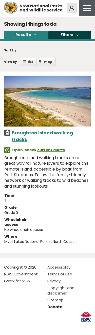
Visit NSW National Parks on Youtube (30, 327)
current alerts (51, 149)
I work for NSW (17, 281)
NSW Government (21, 274)
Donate (54, 307)
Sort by (10, 50)
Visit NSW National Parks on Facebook (8, 327)
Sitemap (55, 300)
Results (23, 34)
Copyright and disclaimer (60, 290)
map (48, 62)
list (30, 62)
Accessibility (58, 267)
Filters (67, 34)
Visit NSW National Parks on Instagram (19, 327)
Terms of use (59, 274)
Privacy (54, 281)
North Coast (63, 241)
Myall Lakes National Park (26, 241)
